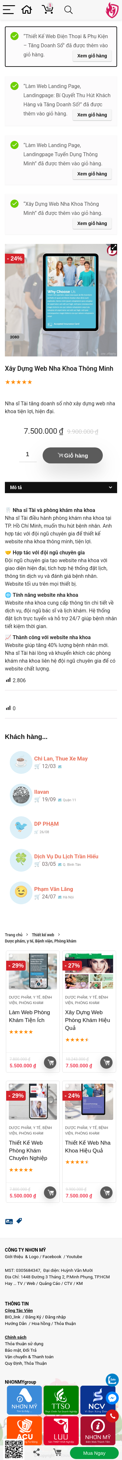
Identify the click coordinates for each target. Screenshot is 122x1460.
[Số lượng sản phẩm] (28, 454)
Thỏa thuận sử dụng (24, 1343)
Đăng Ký (33, 1317)
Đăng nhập (55, 1317)
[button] (114, 247)
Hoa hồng (41, 1323)
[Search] (69, 10)
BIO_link (13, 1317)
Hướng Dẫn (16, 1323)
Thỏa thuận (64, 1323)
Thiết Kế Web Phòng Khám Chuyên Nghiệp (28, 1151)
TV (19, 1283)
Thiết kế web (43, 935)
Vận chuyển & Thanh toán (29, 1356)
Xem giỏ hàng (92, 55)
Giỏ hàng (76, 456)
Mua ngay (94, 1453)
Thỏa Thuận (35, 1363)
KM (79, 1283)
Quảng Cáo (49, 1283)
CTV (68, 1283)
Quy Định (13, 1363)
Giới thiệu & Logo (22, 1256)
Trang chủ (13, 935)
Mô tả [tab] (16, 487)
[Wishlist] (28, 10)
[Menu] (9, 10)
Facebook (52, 1256)
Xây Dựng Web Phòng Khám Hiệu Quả (87, 1020)
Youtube (74, 1256)
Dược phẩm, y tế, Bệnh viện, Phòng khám (40, 941)
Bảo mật (13, 1350)
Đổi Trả (30, 1350)
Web (31, 1283)
